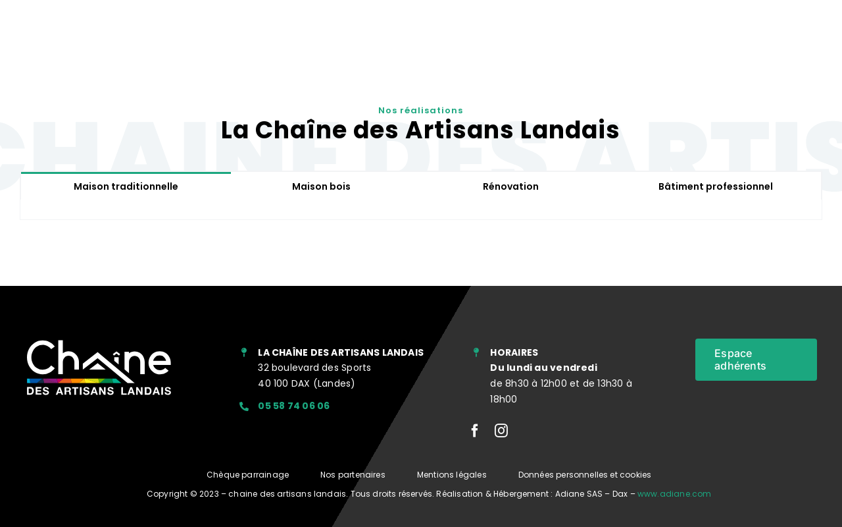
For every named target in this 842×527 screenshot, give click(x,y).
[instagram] (501, 430)
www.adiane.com (674, 493)
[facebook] (475, 430)
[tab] (126, 186)
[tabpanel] (421, 210)
